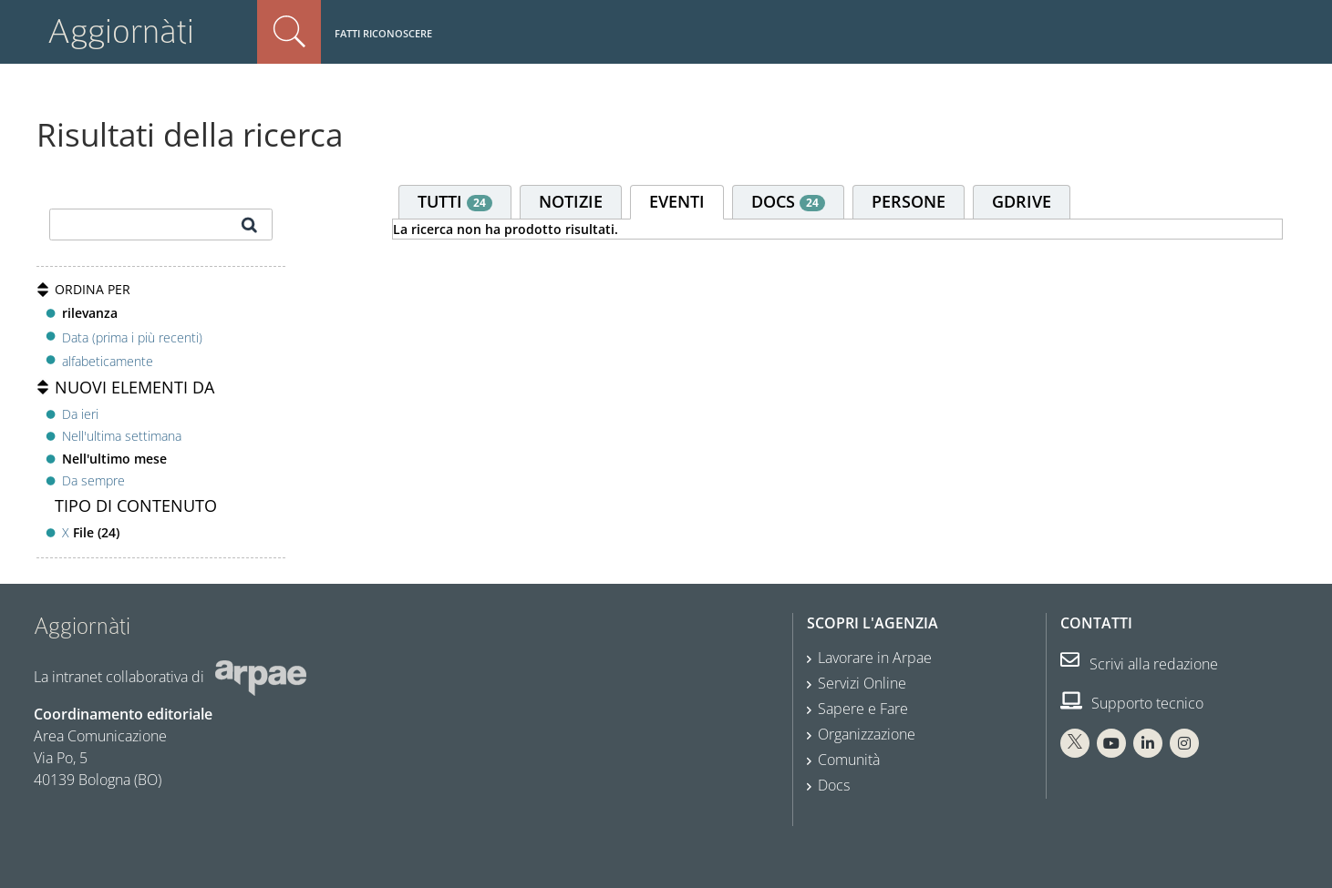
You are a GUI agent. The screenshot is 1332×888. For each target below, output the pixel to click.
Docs (834, 785)
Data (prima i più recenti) (132, 336)
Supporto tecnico (1131, 703)
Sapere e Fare (863, 709)
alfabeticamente (107, 361)
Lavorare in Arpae (875, 658)
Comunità (849, 760)
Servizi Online (862, 683)
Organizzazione (866, 734)
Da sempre (93, 480)
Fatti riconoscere (383, 33)
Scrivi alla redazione (1139, 664)
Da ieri (80, 414)
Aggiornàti (120, 31)
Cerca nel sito (289, 32)
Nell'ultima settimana (121, 435)
